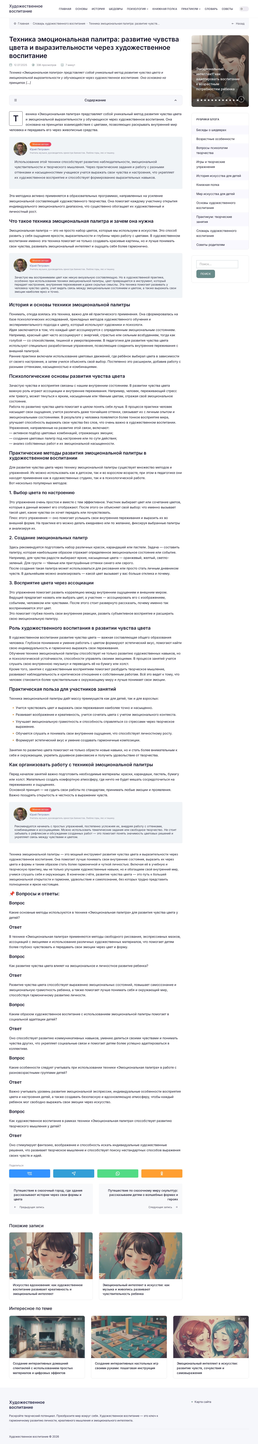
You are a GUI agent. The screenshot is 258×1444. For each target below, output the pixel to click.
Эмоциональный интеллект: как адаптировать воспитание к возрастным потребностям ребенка (218, 79)
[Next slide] (241, 99)
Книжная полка (207, 185)
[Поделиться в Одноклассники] (161, 1173)
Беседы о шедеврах (211, 130)
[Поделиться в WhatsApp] (117, 1173)
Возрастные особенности (215, 139)
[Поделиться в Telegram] (73, 1173)
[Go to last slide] (14, 1351)
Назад (240, 23)
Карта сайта (203, 1402)
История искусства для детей (218, 176)
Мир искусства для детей (215, 194)
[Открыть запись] (51, 1266)
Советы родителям (210, 245)
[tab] (198, 100)
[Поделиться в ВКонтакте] (29, 1173)
